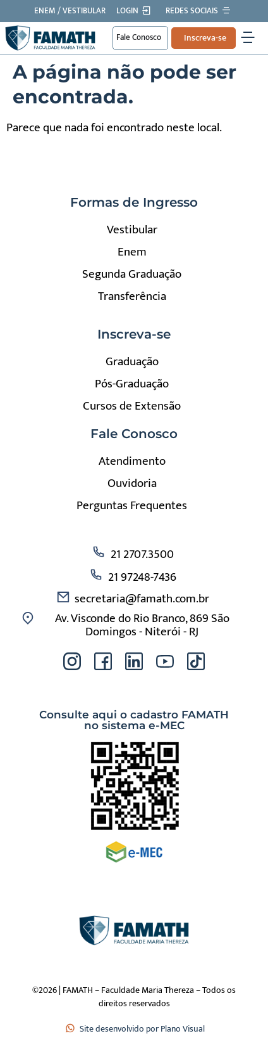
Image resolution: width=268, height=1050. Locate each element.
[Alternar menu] (248, 38)
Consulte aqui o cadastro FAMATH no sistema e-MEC (134, 720)
